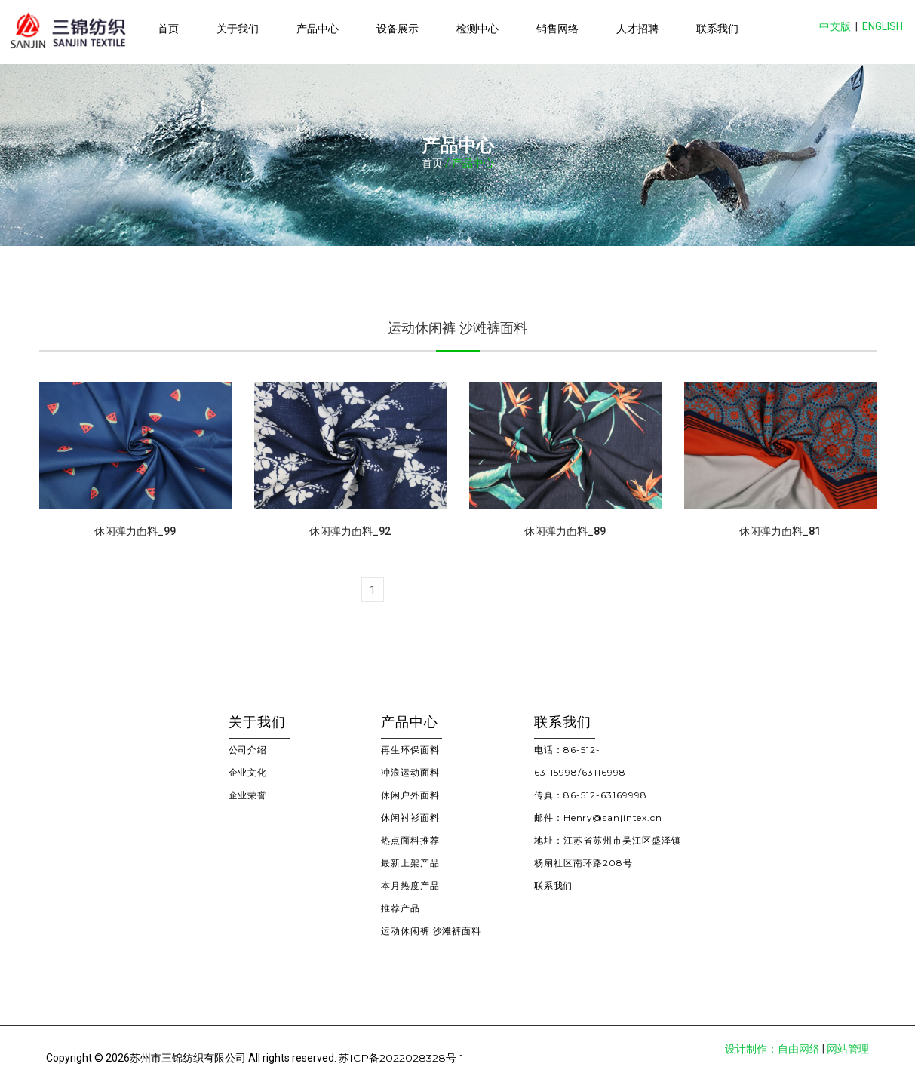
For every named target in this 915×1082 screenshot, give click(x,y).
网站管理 (848, 1049)
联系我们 (717, 28)
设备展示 (397, 28)
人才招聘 (637, 28)
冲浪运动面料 (410, 772)
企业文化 (248, 772)
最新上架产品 (410, 862)
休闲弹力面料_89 (565, 531)
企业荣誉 (248, 795)
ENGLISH (882, 26)
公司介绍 (248, 749)
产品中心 (317, 28)
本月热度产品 (410, 885)
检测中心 (477, 28)
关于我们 (237, 28)
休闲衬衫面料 (410, 817)
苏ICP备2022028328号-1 (402, 1058)
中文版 (835, 26)
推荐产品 (400, 908)
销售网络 (557, 28)
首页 (168, 28)
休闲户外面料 (410, 795)
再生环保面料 (410, 749)
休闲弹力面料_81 (780, 531)
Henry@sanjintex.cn (614, 817)
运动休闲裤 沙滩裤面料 (431, 930)
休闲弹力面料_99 (135, 531)
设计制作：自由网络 (772, 1049)
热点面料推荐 (410, 840)
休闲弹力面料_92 (350, 531)
